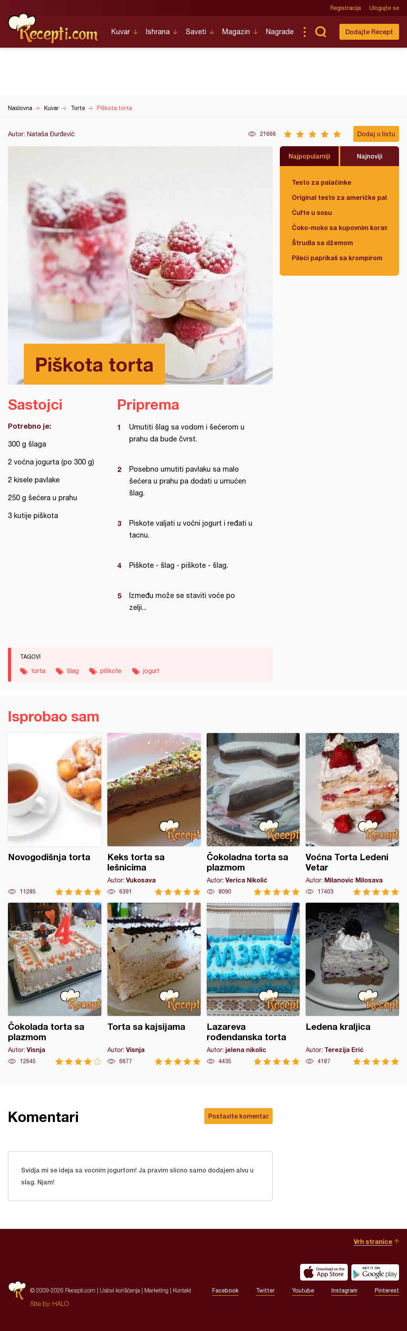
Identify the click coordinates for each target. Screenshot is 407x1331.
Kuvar (120, 31)
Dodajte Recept (369, 31)
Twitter (265, 1290)
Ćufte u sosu (312, 212)
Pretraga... (320, 31)
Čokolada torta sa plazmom (54, 984)
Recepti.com (53, 28)
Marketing (156, 1290)
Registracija (345, 8)
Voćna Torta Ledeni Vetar (352, 814)
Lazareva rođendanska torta (253, 984)
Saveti (196, 31)
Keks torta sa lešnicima (154, 814)
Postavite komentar (238, 1116)
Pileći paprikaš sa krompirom (337, 257)
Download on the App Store (324, 1272)
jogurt (151, 670)
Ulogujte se (384, 8)
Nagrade (280, 31)
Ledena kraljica (352, 984)
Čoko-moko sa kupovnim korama (339, 227)
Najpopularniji (309, 156)
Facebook (225, 1290)
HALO (60, 1303)
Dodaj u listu (376, 133)
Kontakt (182, 1290)
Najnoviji (369, 156)
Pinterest (387, 1290)
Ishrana (158, 31)
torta (38, 670)
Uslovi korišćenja (120, 1290)
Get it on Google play (375, 1272)
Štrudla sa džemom (322, 242)
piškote (111, 670)
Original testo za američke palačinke (339, 197)
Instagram (344, 1290)
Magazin (236, 31)
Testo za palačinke (321, 182)
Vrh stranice (373, 1241)
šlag (73, 670)
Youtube (303, 1290)
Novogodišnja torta (54, 814)
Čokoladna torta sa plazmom (253, 814)
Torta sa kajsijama (154, 984)
